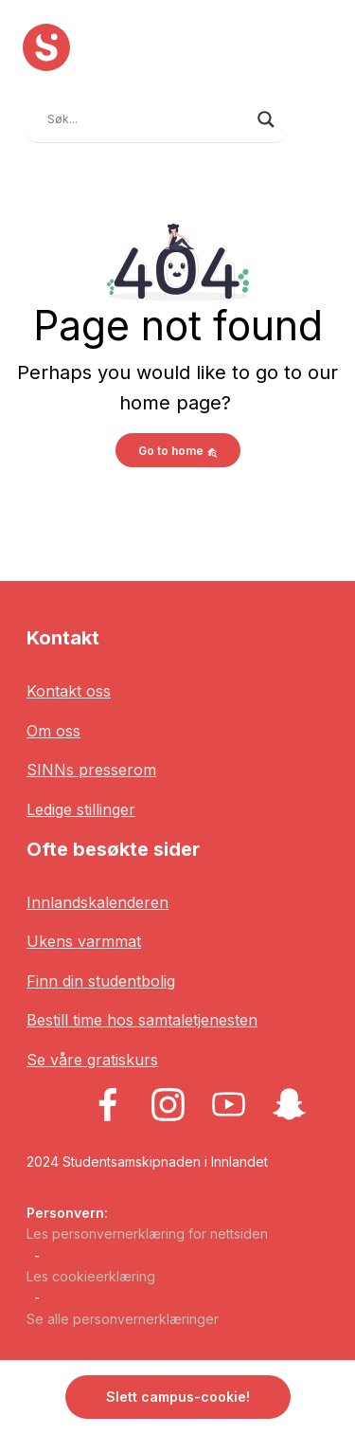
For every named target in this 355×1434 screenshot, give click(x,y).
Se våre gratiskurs (92, 1059)
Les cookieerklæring (91, 1276)
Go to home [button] (178, 451)
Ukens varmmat (84, 941)
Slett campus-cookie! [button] (178, 1397)
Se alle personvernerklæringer (123, 1319)
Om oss (53, 730)
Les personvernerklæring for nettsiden (147, 1233)
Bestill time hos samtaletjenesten (142, 1019)
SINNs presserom (91, 769)
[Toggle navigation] (318, 117)
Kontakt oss (69, 690)
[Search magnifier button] (266, 119)
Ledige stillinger (81, 809)
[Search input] (147, 119)
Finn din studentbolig (101, 980)
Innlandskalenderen (98, 902)
